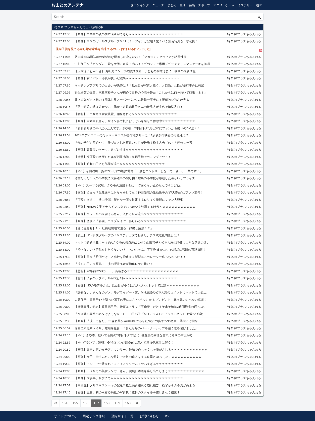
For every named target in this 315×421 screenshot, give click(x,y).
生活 (183, 5)
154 (64, 403)
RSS (168, 416)
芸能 (192, 5)
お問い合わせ (149, 416)
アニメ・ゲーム (223, 5)
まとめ (171, 5)
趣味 (259, 5)
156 (85, 403)
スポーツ (204, 5)
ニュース (158, 5)
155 (75, 403)
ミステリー (245, 5)
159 (117, 403)
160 (128, 403)
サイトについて (65, 416)
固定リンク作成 (94, 416)
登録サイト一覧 (122, 416)
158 (106, 403)
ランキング (140, 5)
